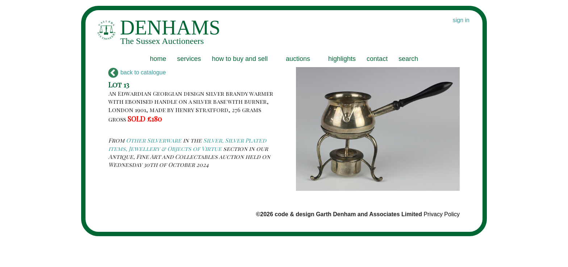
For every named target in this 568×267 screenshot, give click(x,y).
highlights (342, 58)
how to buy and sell (240, 58)
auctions (298, 58)
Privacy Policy (441, 214)
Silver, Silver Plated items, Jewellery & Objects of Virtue (187, 144)
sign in (461, 20)
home (158, 58)
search (408, 58)
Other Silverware (153, 140)
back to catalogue (137, 72)
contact (377, 58)
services (189, 58)
